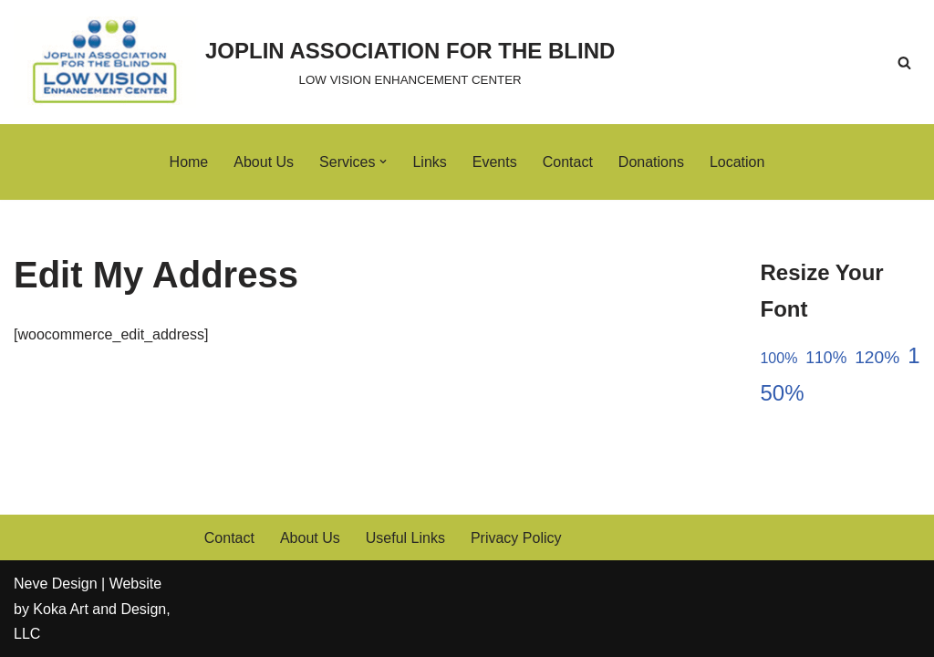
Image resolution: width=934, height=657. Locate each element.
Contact (568, 162)
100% (778, 358)
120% (877, 357)
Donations (651, 162)
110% (825, 358)
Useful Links (405, 538)
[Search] (904, 62)
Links (429, 162)
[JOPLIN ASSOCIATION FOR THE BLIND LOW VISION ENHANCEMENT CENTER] (314, 62)
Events (494, 162)
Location (737, 162)
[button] (383, 161)
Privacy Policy (516, 538)
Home (189, 162)
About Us (264, 162)
